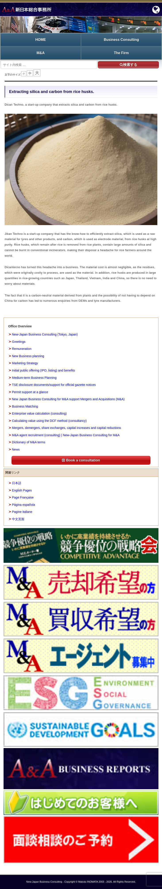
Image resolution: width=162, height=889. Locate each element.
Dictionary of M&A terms (28, 442)
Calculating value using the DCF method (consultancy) (49, 421)
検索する (128, 64)
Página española (23, 504)
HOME (40, 40)
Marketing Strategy (25, 363)
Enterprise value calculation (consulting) (39, 413)
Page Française (23, 497)
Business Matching (25, 406)
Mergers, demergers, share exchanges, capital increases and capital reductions (66, 428)
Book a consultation (81, 460)
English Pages (22, 490)
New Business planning (28, 356)
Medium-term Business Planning (34, 377)
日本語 (16, 483)
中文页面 (18, 519)
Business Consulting (121, 40)
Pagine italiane (22, 512)
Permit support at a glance (30, 392)
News (16, 449)
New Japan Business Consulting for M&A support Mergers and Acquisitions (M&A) (68, 399)
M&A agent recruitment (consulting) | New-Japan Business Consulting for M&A (66, 435)
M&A (40, 53)
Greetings (18, 341)
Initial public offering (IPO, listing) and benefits (43, 370)
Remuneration (21, 349)
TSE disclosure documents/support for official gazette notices (54, 385)
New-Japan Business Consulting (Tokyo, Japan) (45, 334)
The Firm (121, 53)
